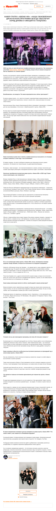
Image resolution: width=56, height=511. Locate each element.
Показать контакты (28, 494)
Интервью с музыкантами (30, 11)
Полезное (9, 11)
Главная (5, 11)
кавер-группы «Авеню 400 (16, 69)
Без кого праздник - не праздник (18, 11)
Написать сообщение (13, 458)
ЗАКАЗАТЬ (38, 6)
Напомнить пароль (34, 3)
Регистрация (26, 3)
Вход (19, 3)
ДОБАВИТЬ (48, 6)
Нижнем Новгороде (39, 1)
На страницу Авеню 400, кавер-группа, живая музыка (17, 501)
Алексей (10, 457)
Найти (4, 9)
